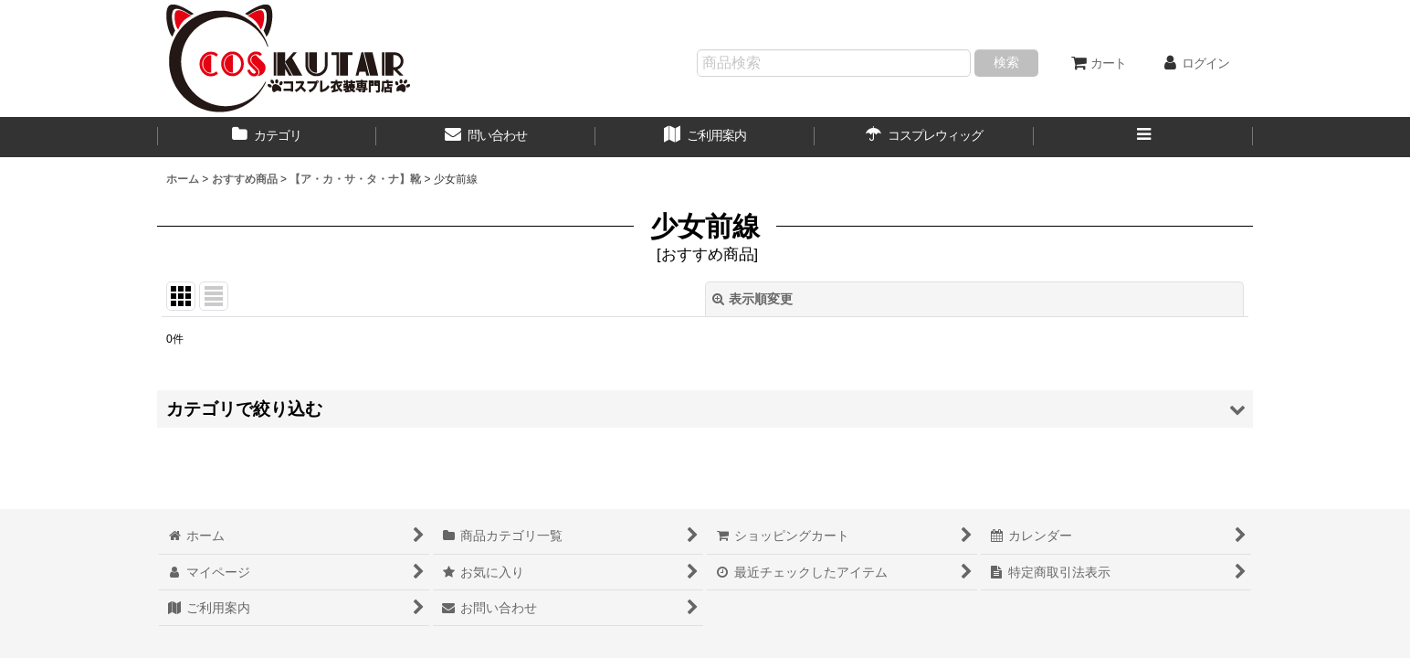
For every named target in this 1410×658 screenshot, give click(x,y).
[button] (1143, 137)
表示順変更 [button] (752, 299)
